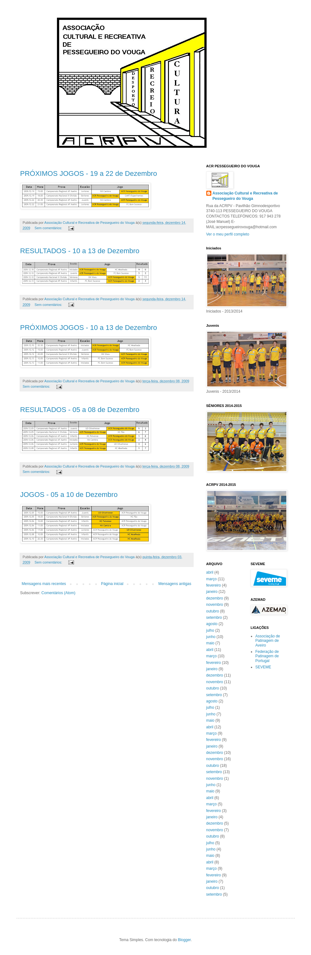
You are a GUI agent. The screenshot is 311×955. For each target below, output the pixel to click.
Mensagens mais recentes (44, 584)
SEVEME (263, 667)
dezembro (214, 598)
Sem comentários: (48, 228)
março (211, 579)
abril (210, 572)
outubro (212, 611)
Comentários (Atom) (58, 593)
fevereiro (213, 585)
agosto (212, 624)
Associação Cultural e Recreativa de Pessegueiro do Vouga (245, 196)
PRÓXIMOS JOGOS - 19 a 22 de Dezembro (88, 173)
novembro (214, 604)
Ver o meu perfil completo (227, 234)
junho (210, 637)
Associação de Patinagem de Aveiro (267, 641)
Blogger (184, 940)
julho (210, 630)
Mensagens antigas (174, 584)
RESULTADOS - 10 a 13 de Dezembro (80, 251)
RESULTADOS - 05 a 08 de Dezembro (80, 410)
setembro (214, 617)
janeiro (212, 591)
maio (210, 643)
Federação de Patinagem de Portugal (267, 656)
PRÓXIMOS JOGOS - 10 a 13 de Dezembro (88, 327)
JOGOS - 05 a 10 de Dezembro (69, 494)
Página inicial (112, 584)
